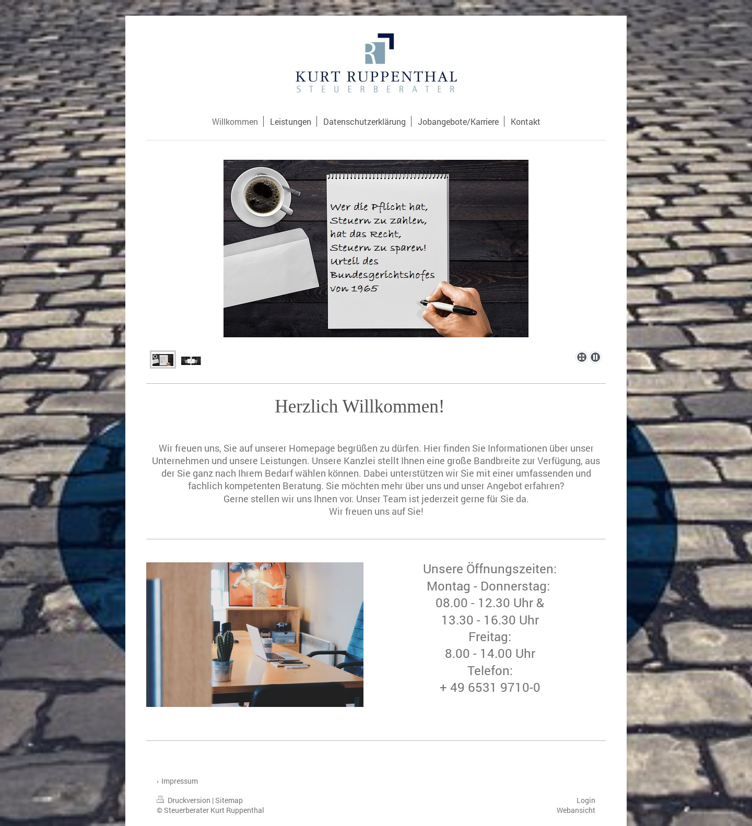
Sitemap (229, 800)
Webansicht (576, 810)
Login (586, 800)
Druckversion (184, 800)
